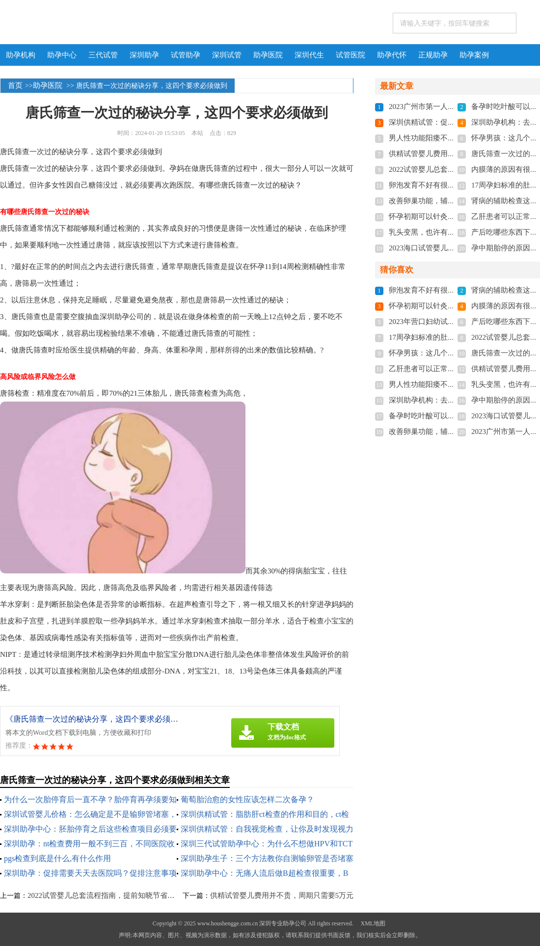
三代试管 (103, 55)
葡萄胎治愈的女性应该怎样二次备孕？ (247, 799)
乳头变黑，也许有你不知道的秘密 (444, 232)
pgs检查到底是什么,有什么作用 (57, 858)
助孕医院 (268, 55)
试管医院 (350, 55)
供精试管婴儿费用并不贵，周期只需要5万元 (282, 895)
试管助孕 (185, 55)
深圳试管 (227, 55)
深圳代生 (309, 55)
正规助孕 (433, 55)
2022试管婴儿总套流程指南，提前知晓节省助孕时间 (112, 895)
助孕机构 (20, 55)
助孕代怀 (391, 55)
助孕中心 (62, 55)
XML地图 (372, 923)
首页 (15, 85)
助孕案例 (474, 55)
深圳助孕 (144, 55)
